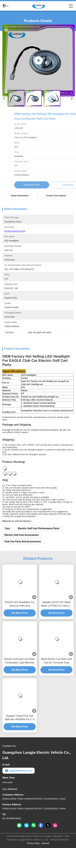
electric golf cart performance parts (38, 528)
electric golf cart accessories (21, 535)
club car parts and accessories (22, 541)
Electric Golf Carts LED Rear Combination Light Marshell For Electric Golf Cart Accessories (19, 661)
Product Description (56, 195)
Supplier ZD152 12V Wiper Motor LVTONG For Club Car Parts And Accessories (56, 604)
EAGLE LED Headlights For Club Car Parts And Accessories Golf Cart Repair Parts (19, 604)
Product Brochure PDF (14, 231)
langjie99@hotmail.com (18, 770)
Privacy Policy (33, 843)
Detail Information (20, 195)
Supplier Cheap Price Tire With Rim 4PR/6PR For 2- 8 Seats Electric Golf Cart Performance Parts (19, 718)
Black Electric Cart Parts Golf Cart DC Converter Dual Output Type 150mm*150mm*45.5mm (56, 661)
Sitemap (45, 843)
